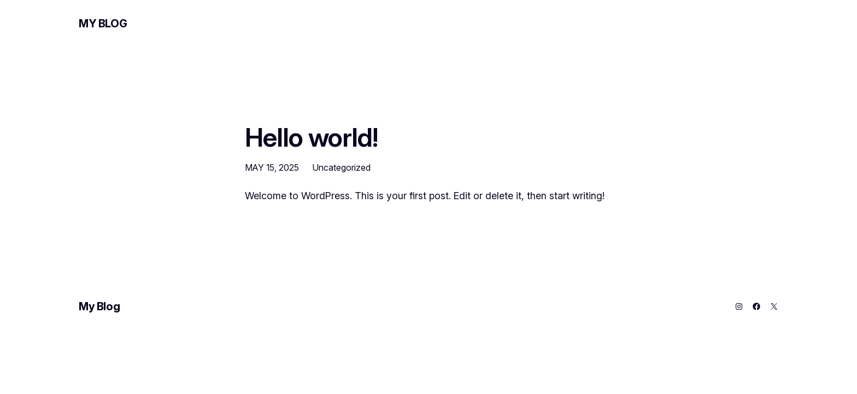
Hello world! (311, 137)
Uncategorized (341, 167)
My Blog (103, 23)
